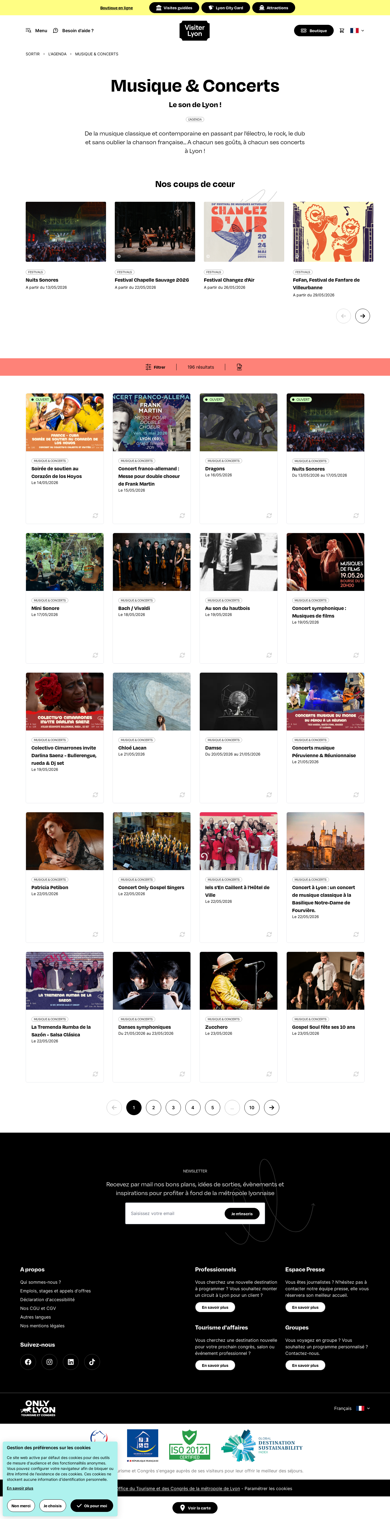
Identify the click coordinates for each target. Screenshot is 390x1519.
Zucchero (216, 1026)
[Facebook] (28, 1362)
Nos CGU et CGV (38, 1308)
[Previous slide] (343, 316)
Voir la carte (195, 1508)
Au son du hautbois (227, 607)
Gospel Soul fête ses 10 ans (323, 1026)
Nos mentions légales (42, 1325)
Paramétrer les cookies (268, 1488)
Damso (213, 747)
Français (352, 1408)
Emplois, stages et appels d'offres (55, 1291)
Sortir (33, 54)
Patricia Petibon (49, 887)
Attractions (273, 7)
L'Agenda (57, 54)
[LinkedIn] (71, 1362)
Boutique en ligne (116, 7)
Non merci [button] (21, 1505)
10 (251, 1107)
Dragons (215, 468)
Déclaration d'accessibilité (47, 1299)
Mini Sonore (45, 607)
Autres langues (35, 1317)
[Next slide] (362, 316)
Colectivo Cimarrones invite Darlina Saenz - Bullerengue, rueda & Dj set (63, 755)
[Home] (195, 31)
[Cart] (342, 30)
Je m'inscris (242, 1213)
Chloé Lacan (132, 747)
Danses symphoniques (144, 1026)
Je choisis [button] (53, 1505)
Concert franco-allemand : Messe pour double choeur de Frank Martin (149, 476)
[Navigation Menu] (36, 30)
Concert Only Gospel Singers (151, 887)
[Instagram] (49, 1362)
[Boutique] (314, 30)
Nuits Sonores (308, 468)
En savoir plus (215, 1307)
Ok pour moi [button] (92, 1505)
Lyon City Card (225, 7)
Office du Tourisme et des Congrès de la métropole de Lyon (178, 1488)
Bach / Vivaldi (134, 607)
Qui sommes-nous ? (40, 1282)
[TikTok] (92, 1362)
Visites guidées (174, 7)
